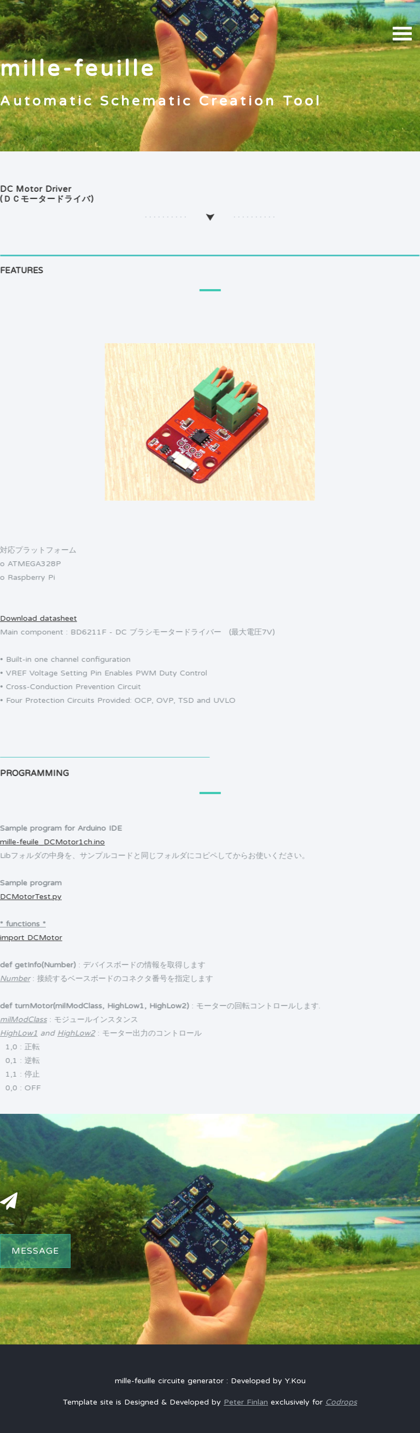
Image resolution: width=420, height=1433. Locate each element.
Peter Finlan (246, 1402)
